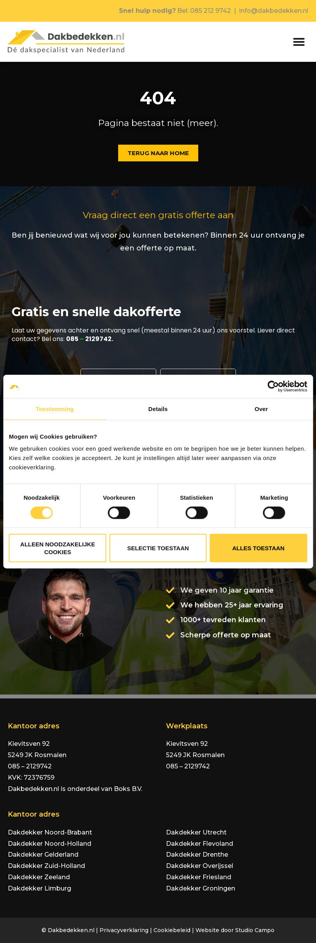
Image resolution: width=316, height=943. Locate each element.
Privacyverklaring (124, 930)
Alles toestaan (258, 548)
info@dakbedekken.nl (273, 10)
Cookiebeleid (172, 930)
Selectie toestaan (158, 548)
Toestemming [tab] (55, 408)
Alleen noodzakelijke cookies (57, 548)
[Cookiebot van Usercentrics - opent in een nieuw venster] (273, 386)
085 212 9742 (210, 10)
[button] (299, 41)
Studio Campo (254, 930)
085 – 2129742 (30, 766)
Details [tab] (158, 408)
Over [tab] (261, 408)
